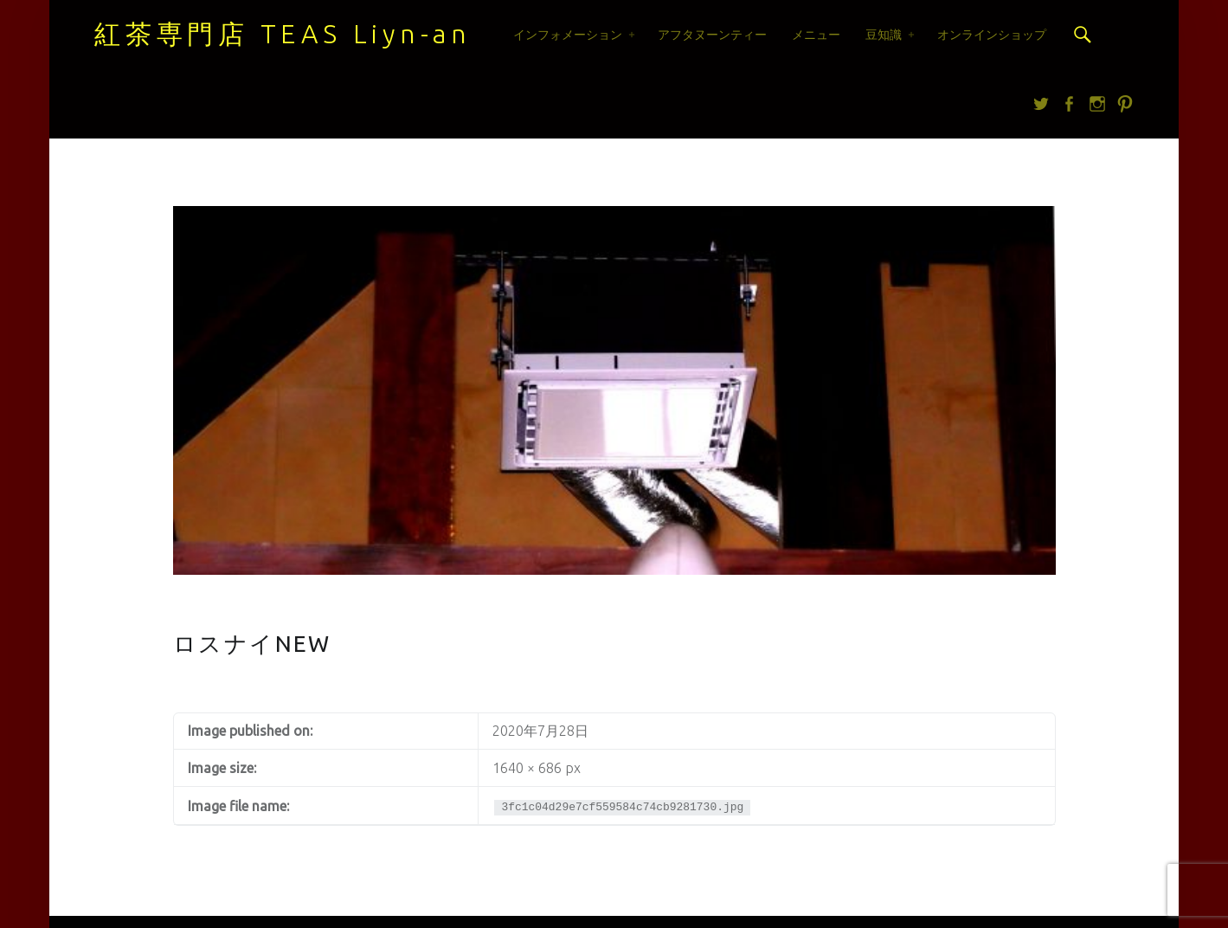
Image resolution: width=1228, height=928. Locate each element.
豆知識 (883, 35)
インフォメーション (567, 35)
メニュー (816, 35)
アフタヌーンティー (712, 35)
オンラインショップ (991, 35)
